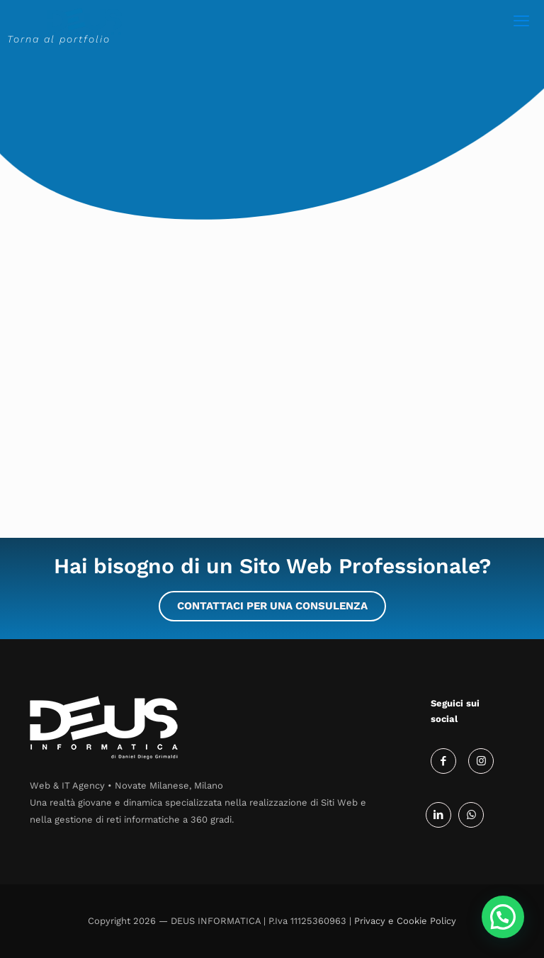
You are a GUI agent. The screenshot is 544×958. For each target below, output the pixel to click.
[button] (503, 917)
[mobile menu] (521, 21)
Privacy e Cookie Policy (405, 920)
